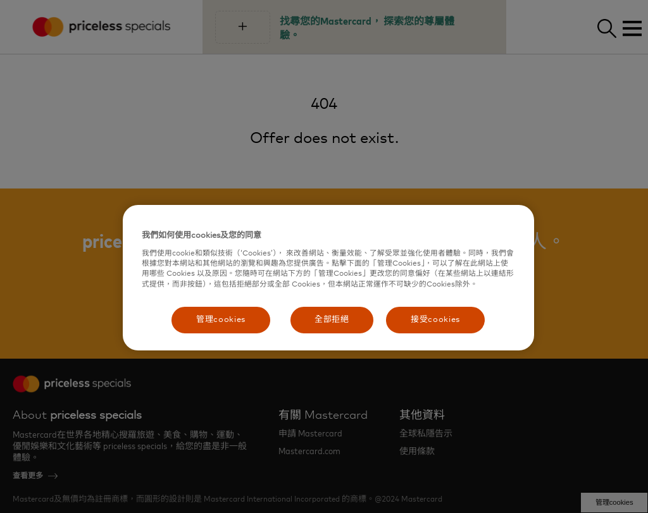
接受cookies (435, 320)
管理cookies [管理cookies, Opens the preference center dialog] (221, 320)
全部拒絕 (332, 320)
